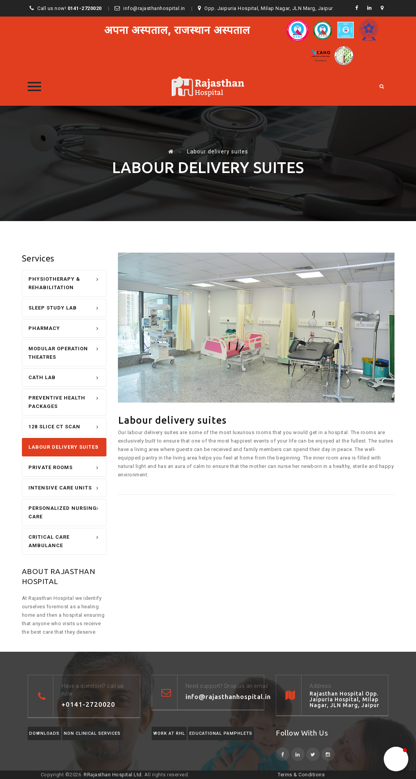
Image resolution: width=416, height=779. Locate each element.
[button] (396, 759)
